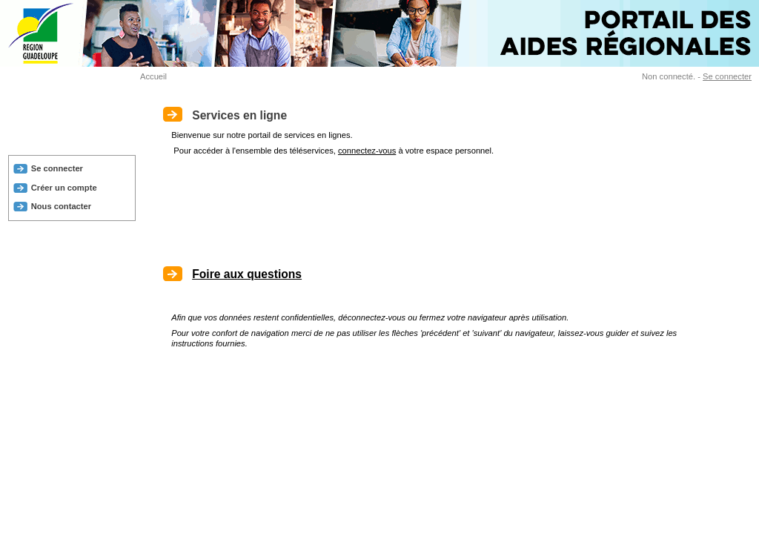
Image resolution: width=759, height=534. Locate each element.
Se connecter (727, 76)
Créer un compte (64, 187)
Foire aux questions (247, 274)
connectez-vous (367, 150)
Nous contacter (61, 206)
